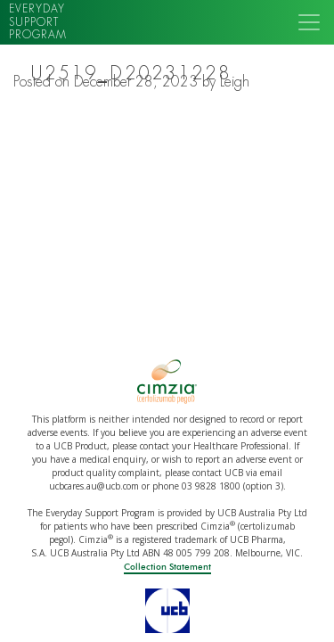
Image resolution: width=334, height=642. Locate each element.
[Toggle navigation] (309, 22)
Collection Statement (167, 567)
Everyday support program (38, 22)
